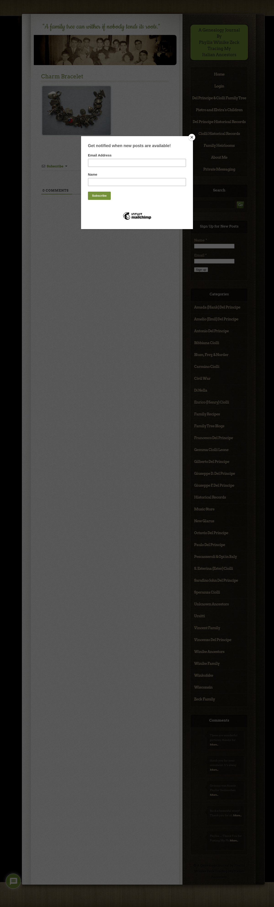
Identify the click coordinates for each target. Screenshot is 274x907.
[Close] (191, 137)
